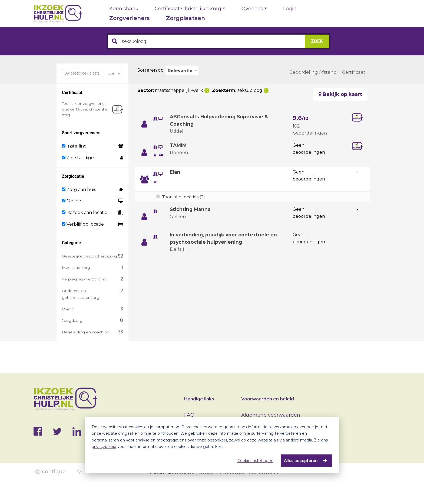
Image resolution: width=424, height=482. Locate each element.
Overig (68, 309)
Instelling (74, 146)
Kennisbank (123, 8)
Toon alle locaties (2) (184, 196)
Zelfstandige (78, 157)
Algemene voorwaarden (270, 415)
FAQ (189, 415)
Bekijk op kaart (340, 94)
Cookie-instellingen (255, 460)
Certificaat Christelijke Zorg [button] (188, 8)
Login (290, 8)
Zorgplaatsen (185, 18)
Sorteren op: (150, 70)
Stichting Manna (191, 209)
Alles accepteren (300, 460)
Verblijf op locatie (83, 224)
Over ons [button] (252, 8)
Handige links (199, 398)
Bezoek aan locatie (84, 212)
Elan (175, 172)
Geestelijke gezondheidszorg (89, 256)
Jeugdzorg (72, 320)
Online (71, 200)
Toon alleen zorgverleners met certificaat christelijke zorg (84, 109)
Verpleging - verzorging (84, 279)
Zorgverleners (129, 18)
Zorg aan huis (79, 189)
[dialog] (212, 445)
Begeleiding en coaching (86, 332)
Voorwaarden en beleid (267, 398)
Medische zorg (76, 267)
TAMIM (178, 145)
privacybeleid (104, 446)
